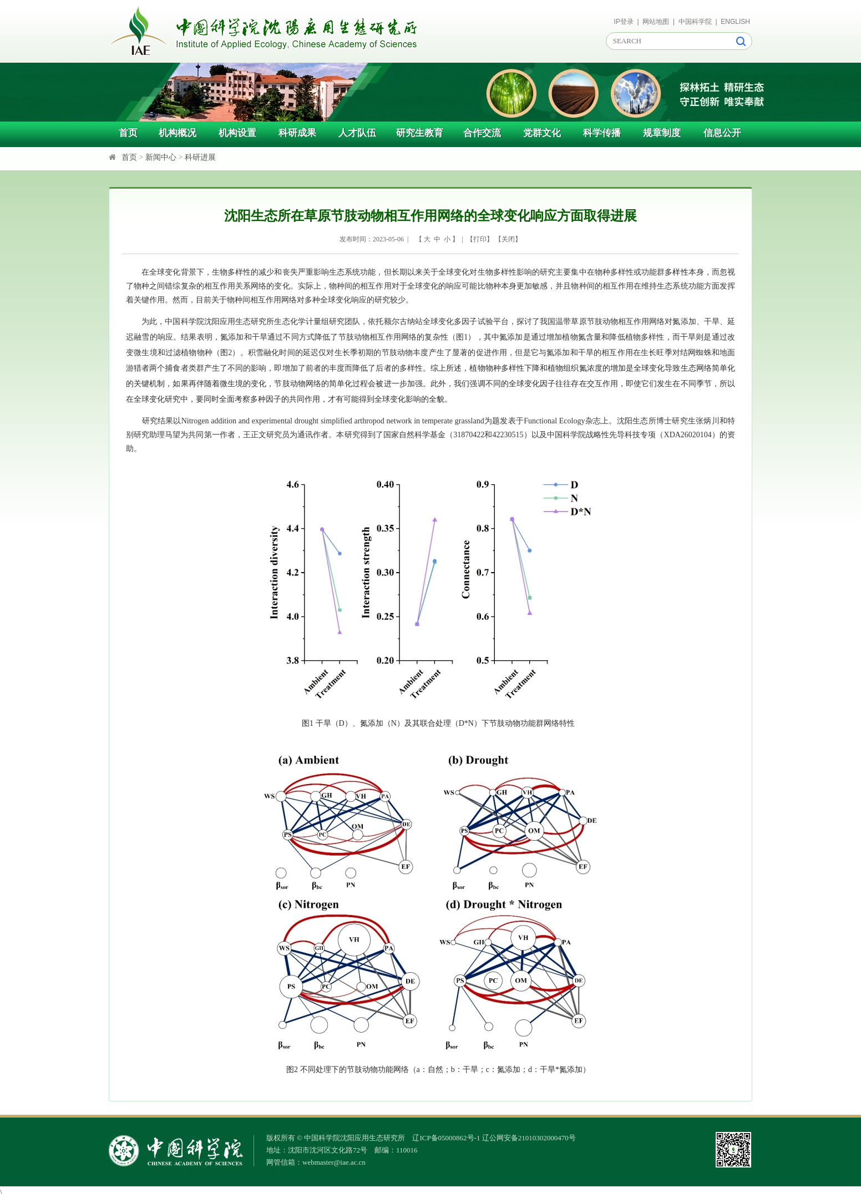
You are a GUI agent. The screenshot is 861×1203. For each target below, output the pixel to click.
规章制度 (662, 133)
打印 (480, 239)
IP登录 (624, 22)
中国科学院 (695, 22)
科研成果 (297, 133)
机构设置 (237, 133)
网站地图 (655, 22)
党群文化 (542, 133)
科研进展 (200, 157)
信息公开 (722, 133)
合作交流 (482, 133)
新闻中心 (160, 157)
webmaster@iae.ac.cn (334, 1162)
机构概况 (177, 133)
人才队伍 (357, 133)
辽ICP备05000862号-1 (446, 1138)
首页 (128, 133)
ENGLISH (735, 22)
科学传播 (602, 133)
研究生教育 (419, 133)
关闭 (508, 239)
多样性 (676, 272)
